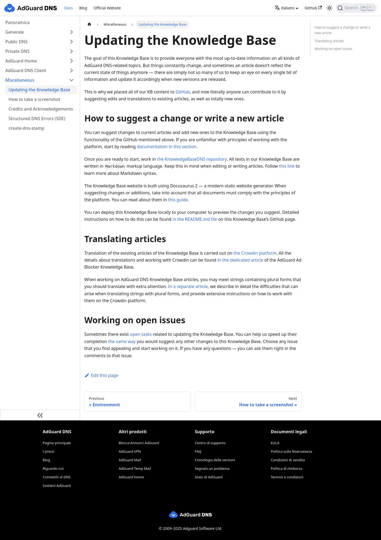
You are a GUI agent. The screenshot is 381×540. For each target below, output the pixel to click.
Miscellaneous (19, 80)
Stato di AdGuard (209, 477)
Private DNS (17, 51)
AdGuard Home (21, 61)
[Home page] (89, 24)
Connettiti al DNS (56, 477)
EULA (275, 442)
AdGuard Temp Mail (135, 468)
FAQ (198, 451)
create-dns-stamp (26, 128)
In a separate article (188, 286)
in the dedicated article (240, 260)
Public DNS (16, 42)
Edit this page (101, 375)
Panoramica (17, 22)
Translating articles (329, 40)
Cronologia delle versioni (215, 460)
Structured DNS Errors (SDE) (37, 118)
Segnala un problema (212, 468)
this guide (178, 200)
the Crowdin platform (254, 253)
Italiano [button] (285, 7)
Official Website (107, 7)
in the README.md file (194, 219)
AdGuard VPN (130, 451)
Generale (14, 32)
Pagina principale (57, 442)
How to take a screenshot (34, 99)
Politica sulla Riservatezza (291, 451)
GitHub (313, 7)
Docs (68, 7)
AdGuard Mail (130, 460)
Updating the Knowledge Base (39, 90)
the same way (122, 341)
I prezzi (48, 451)
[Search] (356, 8)
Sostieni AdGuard (57, 485)
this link (287, 166)
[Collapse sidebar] (40, 415)
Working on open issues (333, 48)
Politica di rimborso (286, 468)
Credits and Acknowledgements (41, 109)
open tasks (141, 334)
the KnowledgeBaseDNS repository (192, 159)
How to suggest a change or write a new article (342, 30)
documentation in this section (166, 146)
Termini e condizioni (287, 477)
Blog (83, 7)
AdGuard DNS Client (25, 70)
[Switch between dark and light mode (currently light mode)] (329, 8)
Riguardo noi (53, 468)
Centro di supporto (210, 442)
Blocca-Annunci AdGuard (139, 442)
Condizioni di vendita (288, 460)
